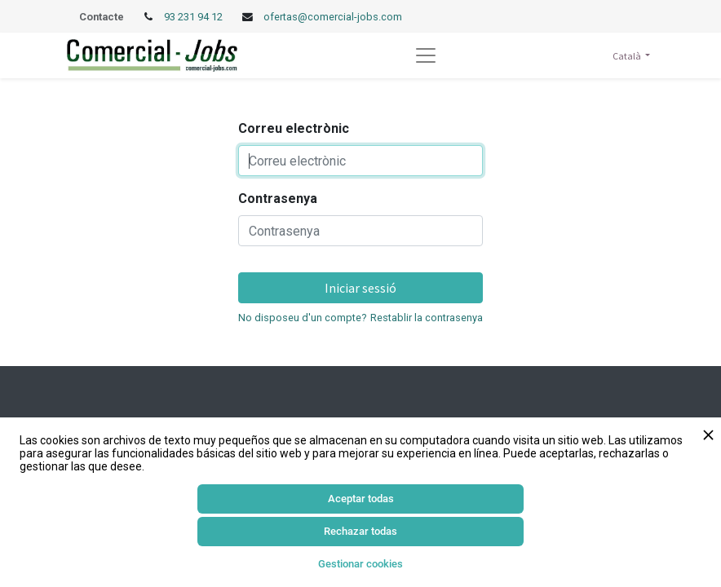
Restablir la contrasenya (426, 317)
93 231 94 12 (194, 17)
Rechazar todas (360, 531)
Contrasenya (277, 198)
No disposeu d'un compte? (302, 317)
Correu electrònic (293, 128)
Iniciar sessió (360, 288)
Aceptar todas (361, 498)
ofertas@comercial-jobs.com (332, 17)
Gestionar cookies (360, 564)
